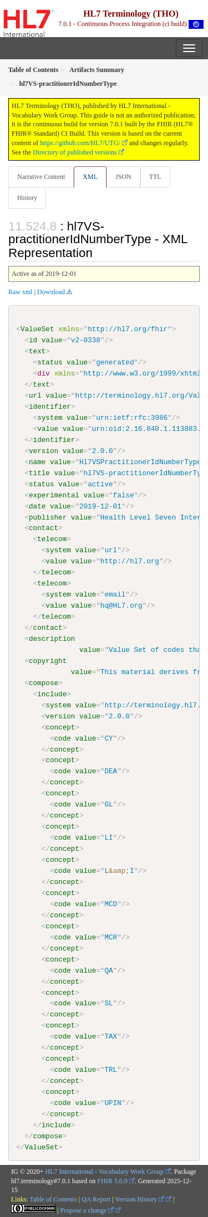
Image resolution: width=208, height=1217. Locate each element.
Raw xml (20, 292)
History (27, 198)
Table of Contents (53, 1199)
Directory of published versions (75, 152)
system (49, 418)
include (52, 694)
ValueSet (37, 329)
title (39, 472)
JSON (123, 177)
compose (43, 682)
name (37, 462)
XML (90, 177)
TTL (155, 177)
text (37, 351)
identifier (50, 407)
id (33, 340)
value (52, 340)
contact (43, 528)
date (37, 506)
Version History (140, 1199)
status (49, 362)
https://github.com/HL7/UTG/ (80, 143)
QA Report (96, 1199)
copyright (48, 660)
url (35, 395)
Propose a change (87, 1210)
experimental (54, 495)
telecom (52, 539)
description (52, 639)
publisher (48, 517)
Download (51, 292)
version (43, 451)
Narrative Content (41, 177)
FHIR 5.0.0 (112, 1180)
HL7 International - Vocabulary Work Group (104, 1171)
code (62, 738)
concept (60, 727)
